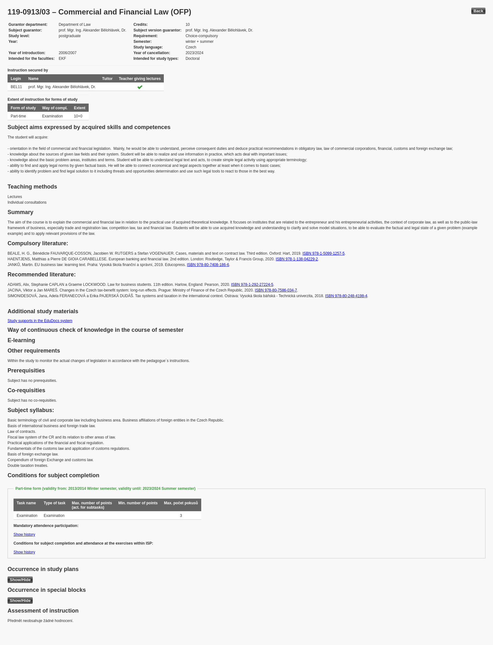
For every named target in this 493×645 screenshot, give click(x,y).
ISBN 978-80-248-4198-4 (346, 296)
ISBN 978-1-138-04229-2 (297, 259)
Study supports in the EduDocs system (40, 321)
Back (478, 10)
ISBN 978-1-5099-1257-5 (323, 253)
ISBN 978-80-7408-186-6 (208, 265)
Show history (24, 534)
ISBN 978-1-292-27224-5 (252, 284)
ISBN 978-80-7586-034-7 (276, 290)
